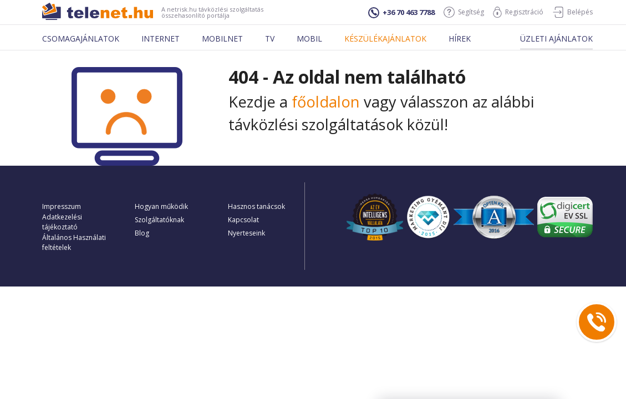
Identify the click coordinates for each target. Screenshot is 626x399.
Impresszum (61, 206)
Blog (142, 233)
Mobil (309, 38)
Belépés (572, 12)
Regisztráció (518, 12)
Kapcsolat (243, 219)
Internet (160, 38)
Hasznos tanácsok (256, 206)
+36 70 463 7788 (401, 12)
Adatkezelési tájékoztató (62, 222)
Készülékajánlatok (385, 38)
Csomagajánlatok (80, 38)
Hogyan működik (161, 206)
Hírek (460, 38)
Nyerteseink (246, 233)
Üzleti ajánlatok (556, 38)
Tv (269, 38)
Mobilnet (222, 38)
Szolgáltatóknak (159, 219)
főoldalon (326, 101)
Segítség (464, 12)
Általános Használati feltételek (74, 242)
